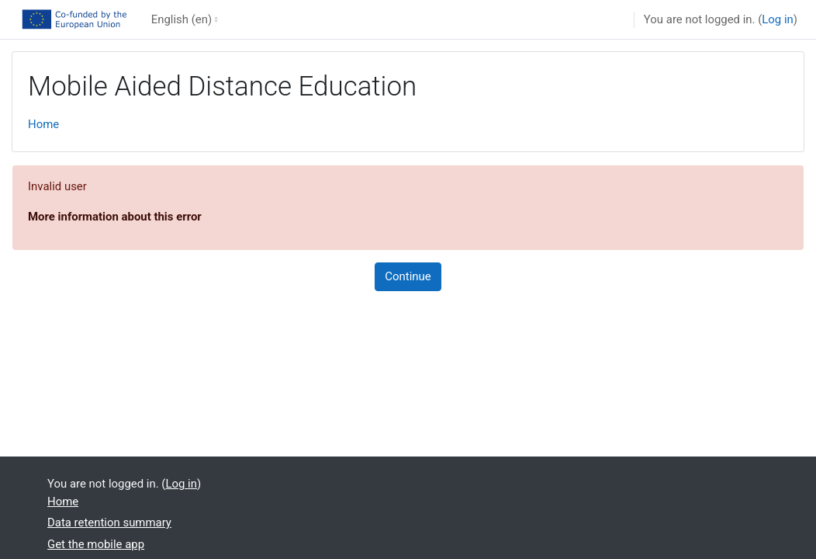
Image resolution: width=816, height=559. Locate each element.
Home (43, 124)
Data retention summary (109, 522)
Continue (407, 276)
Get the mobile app (95, 544)
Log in (778, 19)
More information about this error (115, 217)
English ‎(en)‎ (181, 19)
